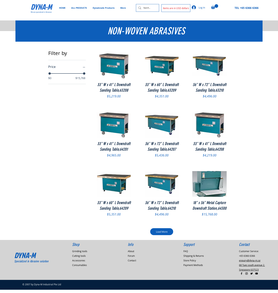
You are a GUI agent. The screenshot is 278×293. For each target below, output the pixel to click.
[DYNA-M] (44, 6)
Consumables (79, 268)
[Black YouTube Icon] (256, 276)
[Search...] (147, 8)
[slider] (49, 73)
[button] (175, 8)
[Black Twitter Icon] (251, 276)
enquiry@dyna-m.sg (249, 263)
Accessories (78, 263)
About (131, 254)
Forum (131, 259)
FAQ (185, 254)
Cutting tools (79, 259)
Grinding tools (79, 254)
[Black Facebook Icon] (241, 276)
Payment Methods (193, 268)
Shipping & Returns (193, 259)
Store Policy (189, 263)
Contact (132, 263)
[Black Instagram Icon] (246, 276)
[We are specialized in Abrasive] (42, 12)
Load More (162, 233)
